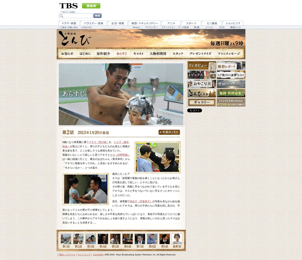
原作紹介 (103, 53)
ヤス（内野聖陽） (120, 154)
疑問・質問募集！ (231, 93)
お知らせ (66, 53)
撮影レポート (231, 65)
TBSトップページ (67, 254)
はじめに (85, 53)
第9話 (164, 240)
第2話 (78, 240)
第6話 (127, 240)
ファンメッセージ (230, 53)
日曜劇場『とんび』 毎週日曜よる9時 (75, 38)
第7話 (139, 240)
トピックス (202, 74)
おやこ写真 (202, 84)
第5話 (115, 240)
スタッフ (178, 53)
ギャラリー (202, 102)
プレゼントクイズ (200, 53)
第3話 (90, 240)
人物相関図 (158, 53)
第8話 (152, 240)
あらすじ (121, 53)
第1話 (65, 240)
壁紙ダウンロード (231, 84)
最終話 (176, 240)
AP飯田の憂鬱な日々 (231, 74)
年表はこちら (169, 132)
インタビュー (202, 65)
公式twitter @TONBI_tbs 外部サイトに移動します (231, 102)
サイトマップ (84, 254)
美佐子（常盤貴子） (141, 201)
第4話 (102, 240)
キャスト (138, 53)
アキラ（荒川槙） (99, 142)
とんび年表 (202, 93)
